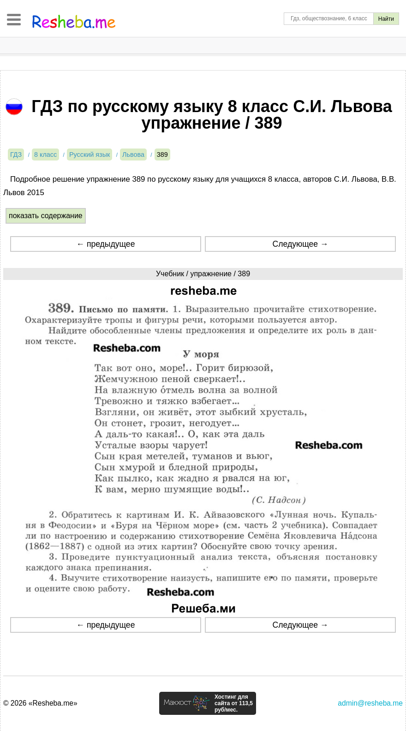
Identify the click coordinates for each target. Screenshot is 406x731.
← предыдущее (105, 244)
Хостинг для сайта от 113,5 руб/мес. (234, 703)
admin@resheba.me (370, 703)
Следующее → (300, 244)
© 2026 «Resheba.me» (40, 703)
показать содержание (46, 216)
